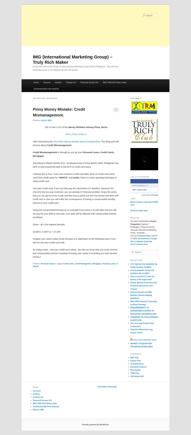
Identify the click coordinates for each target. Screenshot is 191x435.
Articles (58, 82)
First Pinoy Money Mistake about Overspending (76, 141)
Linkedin (139, 241)
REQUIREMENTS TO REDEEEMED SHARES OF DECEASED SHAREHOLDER (143, 310)
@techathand (143, 239)
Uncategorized (137, 376)
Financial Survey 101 (89, 82)
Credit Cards (68, 264)
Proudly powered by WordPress (95, 425)
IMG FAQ (134, 357)
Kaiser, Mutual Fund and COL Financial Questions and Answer (143, 285)
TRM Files (134, 373)
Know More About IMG (107, 387)
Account (46, 82)
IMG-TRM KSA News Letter (115, 82)
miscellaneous (137, 364)
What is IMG (38, 410)
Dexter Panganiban (138, 185)
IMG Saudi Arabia (139, 190)
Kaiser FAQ (135, 361)
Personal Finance (48, 264)
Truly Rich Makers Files (145, 340)
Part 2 (76, 134)
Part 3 (84, 134)
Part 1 (68, 134)
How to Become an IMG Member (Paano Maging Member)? (141, 295)
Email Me (148, 241)
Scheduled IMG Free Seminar (46, 89)
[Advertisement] (95, 25)
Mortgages (96, 264)
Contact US (71, 82)
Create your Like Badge (150, 195)
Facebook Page (143, 236)
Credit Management (83, 264)
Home (36, 82)
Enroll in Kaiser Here (139, 211)
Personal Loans (108, 264)
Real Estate (135, 370)
